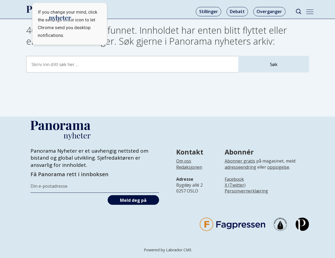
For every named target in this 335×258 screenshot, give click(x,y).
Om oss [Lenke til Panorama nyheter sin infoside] (183, 161)
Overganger (269, 11)
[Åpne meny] (309, 11)
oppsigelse (278, 167)
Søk (273, 64)
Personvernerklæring (246, 191)
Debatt (237, 11)
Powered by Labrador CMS (167, 249)
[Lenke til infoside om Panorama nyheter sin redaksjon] (189, 171)
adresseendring (240, 167)
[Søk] (298, 11)
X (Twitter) (235, 185)
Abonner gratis (240, 161)
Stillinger (208, 11)
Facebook (234, 179)
